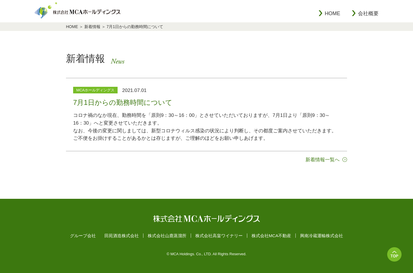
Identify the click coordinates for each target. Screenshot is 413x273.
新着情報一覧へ (322, 159)
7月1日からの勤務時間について (135, 27)
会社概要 (368, 13)
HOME (332, 13)
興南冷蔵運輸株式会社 (321, 235)
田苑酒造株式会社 (121, 235)
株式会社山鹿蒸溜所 (167, 235)
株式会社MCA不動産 (271, 235)
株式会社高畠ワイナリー (219, 235)
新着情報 (92, 27)
